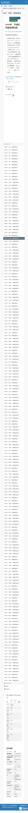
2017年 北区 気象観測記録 (11, 450)
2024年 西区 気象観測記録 (11, 677)
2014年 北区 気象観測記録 (11, 362)
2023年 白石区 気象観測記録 (11, 633)
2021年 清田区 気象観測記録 (11, 583)
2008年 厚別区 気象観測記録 (11, 194)
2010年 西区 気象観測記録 (11, 264)
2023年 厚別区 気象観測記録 (11, 639)
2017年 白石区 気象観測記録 (11, 456)
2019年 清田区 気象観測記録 (11, 524)
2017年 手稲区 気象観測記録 (11, 474)
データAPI (13, 20)
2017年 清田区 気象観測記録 (11, 465)
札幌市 (10, 6)
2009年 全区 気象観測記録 (11, 150)
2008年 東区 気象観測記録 (11, 188)
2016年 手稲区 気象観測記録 (11, 444)
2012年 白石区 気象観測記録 (11, 309)
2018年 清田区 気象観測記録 (11, 494)
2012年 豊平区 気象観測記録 (11, 315)
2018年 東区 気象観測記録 (11, 483)
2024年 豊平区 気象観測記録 (11, 668)
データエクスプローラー (13, 82)
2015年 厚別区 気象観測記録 (11, 400)
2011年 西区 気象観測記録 (11, 294)
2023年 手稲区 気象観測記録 (11, 650)
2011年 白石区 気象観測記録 (11, 279)
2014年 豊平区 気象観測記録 (11, 373)
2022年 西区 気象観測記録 (11, 618)
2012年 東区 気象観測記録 (11, 306)
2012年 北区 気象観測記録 (11, 303)
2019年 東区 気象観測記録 (11, 512)
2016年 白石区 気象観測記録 (11, 427)
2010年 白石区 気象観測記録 (11, 250)
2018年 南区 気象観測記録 (11, 497)
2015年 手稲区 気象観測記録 (11, 415)
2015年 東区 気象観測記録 (11, 394)
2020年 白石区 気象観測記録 (11, 544)
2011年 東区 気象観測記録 (11, 276)
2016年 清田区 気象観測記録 (11, 435)
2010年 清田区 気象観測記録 (11, 259)
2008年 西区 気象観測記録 (11, 206)
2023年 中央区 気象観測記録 (11, 624)
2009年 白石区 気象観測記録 (11, 220)
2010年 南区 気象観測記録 (11, 261)
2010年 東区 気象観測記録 (11, 247)
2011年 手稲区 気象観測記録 (11, 297)
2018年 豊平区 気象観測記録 (11, 491)
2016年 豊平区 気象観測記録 (11, 432)
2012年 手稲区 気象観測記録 (11, 326)
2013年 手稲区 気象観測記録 (11, 356)
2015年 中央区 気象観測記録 (11, 388)
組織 (5, 6)
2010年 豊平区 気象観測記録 (11, 256)
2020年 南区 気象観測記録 (11, 556)
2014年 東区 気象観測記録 (11, 365)
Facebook (7, 689)
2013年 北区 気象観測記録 (11, 332)
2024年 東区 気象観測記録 (11, 659)
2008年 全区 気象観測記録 (11, 147)
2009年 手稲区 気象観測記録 (12, 13)
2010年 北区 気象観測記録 (11, 244)
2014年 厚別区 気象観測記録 (11, 371)
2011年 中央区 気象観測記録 (11, 270)
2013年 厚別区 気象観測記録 (11, 341)
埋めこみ (9, 89)
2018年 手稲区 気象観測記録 (11, 503)
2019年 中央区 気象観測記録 (11, 506)
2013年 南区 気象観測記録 (11, 350)
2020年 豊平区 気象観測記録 (11, 550)
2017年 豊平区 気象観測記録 (11, 462)
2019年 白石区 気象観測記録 (11, 515)
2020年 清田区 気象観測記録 (11, 553)
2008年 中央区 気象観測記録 (11, 182)
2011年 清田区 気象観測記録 (11, 288)
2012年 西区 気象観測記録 (11, 323)
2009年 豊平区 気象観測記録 (11, 226)
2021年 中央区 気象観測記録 (11, 565)
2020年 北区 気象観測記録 (11, 539)
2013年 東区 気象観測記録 (11, 335)
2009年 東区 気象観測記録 (11, 217)
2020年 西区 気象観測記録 (11, 559)
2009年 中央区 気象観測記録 (11, 211)
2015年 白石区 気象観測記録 (11, 397)
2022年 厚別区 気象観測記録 (11, 609)
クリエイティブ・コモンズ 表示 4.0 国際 (17, 765)
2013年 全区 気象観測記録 (11, 161)
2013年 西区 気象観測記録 (11, 353)
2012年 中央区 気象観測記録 (11, 300)
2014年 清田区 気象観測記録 (11, 376)
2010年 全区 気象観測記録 (11, 152)
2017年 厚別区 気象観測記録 (11, 459)
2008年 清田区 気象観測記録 (11, 200)
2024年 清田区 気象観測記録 (11, 671)
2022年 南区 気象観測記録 (11, 615)
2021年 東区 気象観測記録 (11, 571)
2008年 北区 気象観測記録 (11, 185)
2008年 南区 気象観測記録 (11, 203)
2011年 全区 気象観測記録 (11, 155)
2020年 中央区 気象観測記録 (11, 536)
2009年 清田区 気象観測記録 (11, 229)
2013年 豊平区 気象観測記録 (11, 344)
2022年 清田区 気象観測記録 (11, 612)
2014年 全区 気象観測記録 (11, 164)
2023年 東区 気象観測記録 (11, 630)
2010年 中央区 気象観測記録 (11, 241)
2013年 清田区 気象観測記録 (11, 347)
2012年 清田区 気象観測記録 (11, 317)
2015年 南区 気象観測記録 (11, 409)
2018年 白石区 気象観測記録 (11, 485)
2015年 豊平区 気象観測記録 (11, 403)
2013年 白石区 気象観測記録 (11, 338)
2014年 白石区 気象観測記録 (11, 368)
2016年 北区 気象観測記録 (11, 421)
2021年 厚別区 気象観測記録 (11, 577)
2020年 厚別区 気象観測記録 (11, 547)
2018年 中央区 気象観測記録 (11, 477)
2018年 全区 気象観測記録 (11, 176)
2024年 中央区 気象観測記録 (11, 653)
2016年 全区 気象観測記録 (11, 170)
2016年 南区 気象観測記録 (11, 438)
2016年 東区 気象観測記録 (11, 424)
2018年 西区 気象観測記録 (11, 500)
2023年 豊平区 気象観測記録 (11, 636)
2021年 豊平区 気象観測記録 (11, 580)
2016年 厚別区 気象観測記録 (11, 429)
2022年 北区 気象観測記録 (11, 597)
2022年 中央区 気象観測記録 (11, 595)
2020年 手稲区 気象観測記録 (11, 562)
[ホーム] (1, 6)
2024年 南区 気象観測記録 (11, 674)
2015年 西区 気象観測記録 (11, 412)
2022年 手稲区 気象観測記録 (11, 621)
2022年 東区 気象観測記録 (11, 600)
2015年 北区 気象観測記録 (11, 391)
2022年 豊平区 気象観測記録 (11, 606)
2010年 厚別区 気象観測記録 (11, 253)
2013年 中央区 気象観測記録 (11, 329)
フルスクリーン (10, 86)
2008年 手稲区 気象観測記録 (11, 208)
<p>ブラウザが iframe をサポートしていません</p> (14, 116)
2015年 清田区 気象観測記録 (11, 406)
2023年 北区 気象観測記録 (11, 627)
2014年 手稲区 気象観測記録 (11, 385)
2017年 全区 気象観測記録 (11, 173)
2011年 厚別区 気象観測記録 (11, 282)
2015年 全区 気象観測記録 (11, 167)
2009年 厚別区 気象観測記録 (11, 223)
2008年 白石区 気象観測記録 (11, 191)
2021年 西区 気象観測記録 (11, 589)
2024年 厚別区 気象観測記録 (11, 665)
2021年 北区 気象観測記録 (11, 568)
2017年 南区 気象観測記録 (11, 471)
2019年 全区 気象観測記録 (11, 179)
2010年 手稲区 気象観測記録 (11, 267)
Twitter (6, 686)
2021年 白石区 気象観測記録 (11, 574)
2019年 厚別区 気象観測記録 (11, 518)
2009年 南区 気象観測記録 (11, 232)
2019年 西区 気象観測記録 (11, 530)
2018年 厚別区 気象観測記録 (11, 488)
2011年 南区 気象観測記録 (11, 291)
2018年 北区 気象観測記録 (11, 480)
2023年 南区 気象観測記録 (11, 645)
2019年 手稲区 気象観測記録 (11, 533)
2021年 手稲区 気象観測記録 (11, 592)
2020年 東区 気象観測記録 (11, 541)
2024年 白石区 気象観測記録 (11, 662)
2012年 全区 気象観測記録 (11, 158)
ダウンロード (14, 18)
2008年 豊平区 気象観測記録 (11, 197)
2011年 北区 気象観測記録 (11, 273)
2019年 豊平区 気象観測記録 (11, 521)
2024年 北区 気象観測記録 (11, 656)
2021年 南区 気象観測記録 (11, 586)
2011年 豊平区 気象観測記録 (11, 285)
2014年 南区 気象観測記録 (11, 379)
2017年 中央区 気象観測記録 (11, 447)
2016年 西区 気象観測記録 (11, 441)
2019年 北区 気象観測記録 (11, 509)
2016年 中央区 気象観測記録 (11, 418)
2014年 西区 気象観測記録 (11, 382)
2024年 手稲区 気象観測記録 (11, 680)
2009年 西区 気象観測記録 (11, 235)
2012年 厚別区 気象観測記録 (11, 312)
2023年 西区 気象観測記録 (11, 648)
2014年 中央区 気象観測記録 (11, 359)
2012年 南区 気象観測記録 (11, 320)
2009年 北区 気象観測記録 (11, 214)
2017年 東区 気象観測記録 (11, 453)
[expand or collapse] (25, 2)
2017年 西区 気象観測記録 (11, 468)
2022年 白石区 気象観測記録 (11, 603)
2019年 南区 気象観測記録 (11, 527)
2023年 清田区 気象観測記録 (11, 642)
